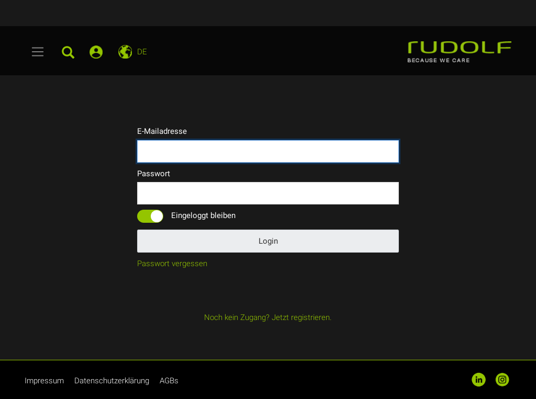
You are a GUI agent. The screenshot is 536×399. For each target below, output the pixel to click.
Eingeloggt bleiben (203, 215)
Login (268, 241)
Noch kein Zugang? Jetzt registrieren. (268, 317)
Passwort (153, 173)
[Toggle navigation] (38, 51)
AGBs (169, 380)
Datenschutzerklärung (111, 380)
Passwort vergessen (172, 263)
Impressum (44, 380)
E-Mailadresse (162, 131)
